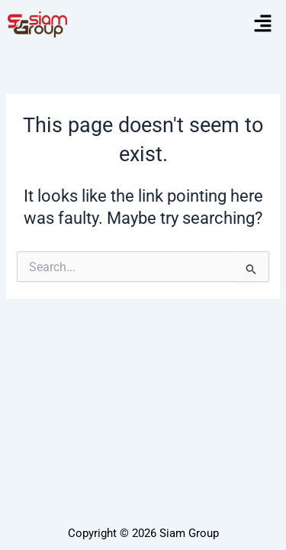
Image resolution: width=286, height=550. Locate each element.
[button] (263, 24)
